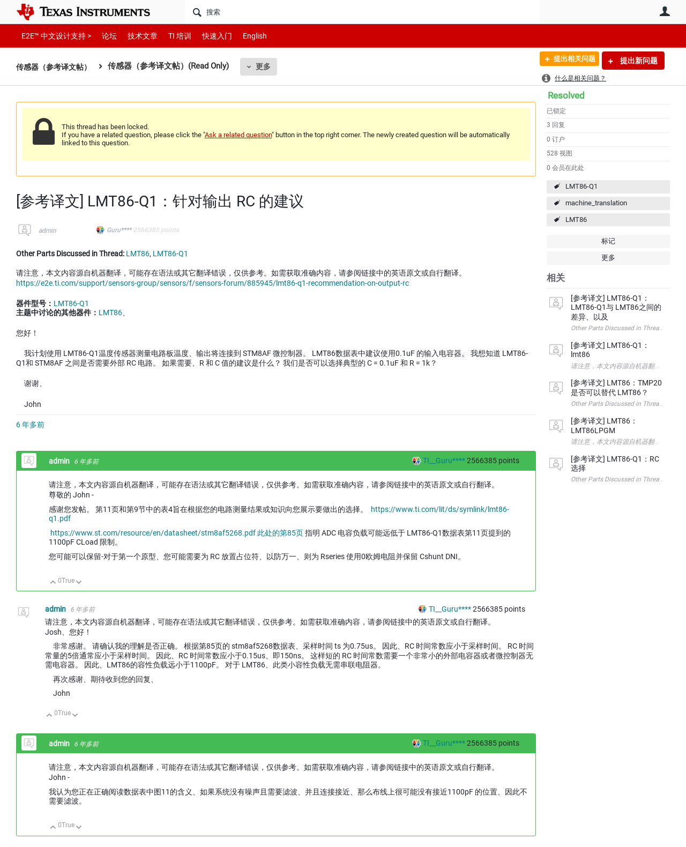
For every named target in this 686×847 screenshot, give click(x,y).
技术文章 (135, 36)
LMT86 (576, 220)
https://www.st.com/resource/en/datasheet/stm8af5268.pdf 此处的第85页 (176, 533)
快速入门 (206, 36)
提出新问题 (638, 60)
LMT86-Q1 (581, 186)
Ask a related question (238, 135)
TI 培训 (171, 36)
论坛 (103, 36)
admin (47, 230)
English (242, 36)
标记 (608, 241)
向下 (79, 583)
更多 (268, 66)
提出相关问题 (569, 60)
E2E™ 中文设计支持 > (53, 36)
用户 (664, 11)
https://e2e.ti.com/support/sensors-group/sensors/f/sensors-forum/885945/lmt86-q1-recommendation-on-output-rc (212, 283)
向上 (53, 583)
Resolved (566, 95)
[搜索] (362, 12)
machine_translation (596, 203)
